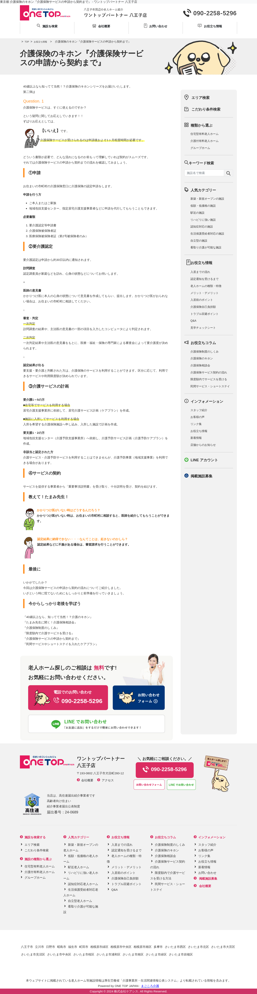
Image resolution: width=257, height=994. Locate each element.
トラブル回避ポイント (204, 313)
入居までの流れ (200, 271)
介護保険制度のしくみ (41, 627)
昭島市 (61, 946)
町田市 (83, 946)
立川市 (39, 946)
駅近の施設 (197, 212)
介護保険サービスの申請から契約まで (51, 638)
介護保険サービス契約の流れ (208, 372)
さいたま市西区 (175, 946)
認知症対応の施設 (201, 226)
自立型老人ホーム (80, 901)
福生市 (72, 946)
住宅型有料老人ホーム (204, 133)
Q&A (193, 320)
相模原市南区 (143, 946)
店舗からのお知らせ (203, 444)
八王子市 (27, 946)
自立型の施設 (198, 240)
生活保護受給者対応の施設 (207, 233)
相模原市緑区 (99, 946)
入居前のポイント (201, 299)
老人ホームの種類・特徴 (205, 286)
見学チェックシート (203, 327)
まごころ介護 (150, 986)
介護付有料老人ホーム (204, 140)
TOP (24, 42)
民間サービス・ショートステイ (210, 386)
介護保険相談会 (200, 365)
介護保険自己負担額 (203, 306)
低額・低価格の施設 (203, 205)
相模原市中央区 (121, 946)
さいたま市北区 (198, 946)
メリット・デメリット (204, 293)
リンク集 (196, 424)
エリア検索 (200, 98)
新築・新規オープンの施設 (207, 198)
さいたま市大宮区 (223, 946)
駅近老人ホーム (78, 867)
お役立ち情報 (38, 42)
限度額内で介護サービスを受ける (48, 633)
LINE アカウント (204, 460)
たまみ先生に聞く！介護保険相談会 (50, 622)
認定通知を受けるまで (204, 279)
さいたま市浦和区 (108, 954)
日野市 (50, 946)
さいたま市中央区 (59, 954)
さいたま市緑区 (156, 954)
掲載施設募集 (201, 476)
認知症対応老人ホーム (83, 884)
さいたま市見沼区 (33, 954)
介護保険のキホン (201, 358)
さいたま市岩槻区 (181, 954)
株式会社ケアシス (126, 991)
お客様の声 (197, 417)
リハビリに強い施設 (203, 219)
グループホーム (200, 147)
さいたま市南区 (133, 954)
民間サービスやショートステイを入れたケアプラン (61, 644)
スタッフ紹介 (198, 410)
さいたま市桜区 (83, 954)
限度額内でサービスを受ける (208, 379)
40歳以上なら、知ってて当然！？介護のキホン (58, 617)
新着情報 (196, 437)
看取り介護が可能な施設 (205, 247)
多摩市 (158, 946)
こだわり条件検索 (205, 109)
